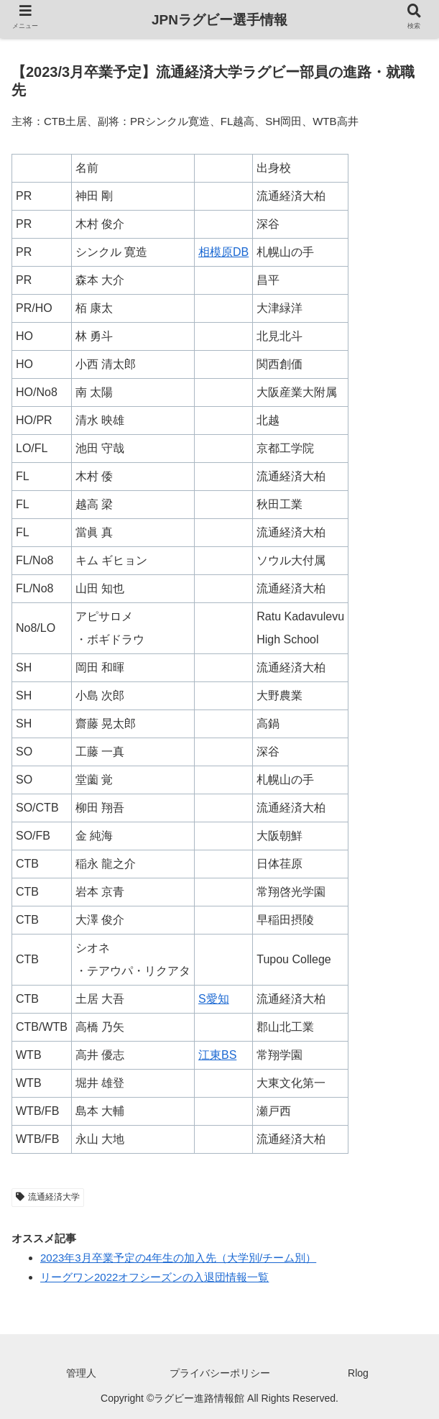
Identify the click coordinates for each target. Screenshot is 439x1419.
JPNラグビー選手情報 (219, 19)
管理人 (81, 1373)
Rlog (358, 1373)
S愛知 (213, 999)
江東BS (217, 1055)
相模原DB (223, 252)
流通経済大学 (48, 1197)
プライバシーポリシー (220, 1373)
